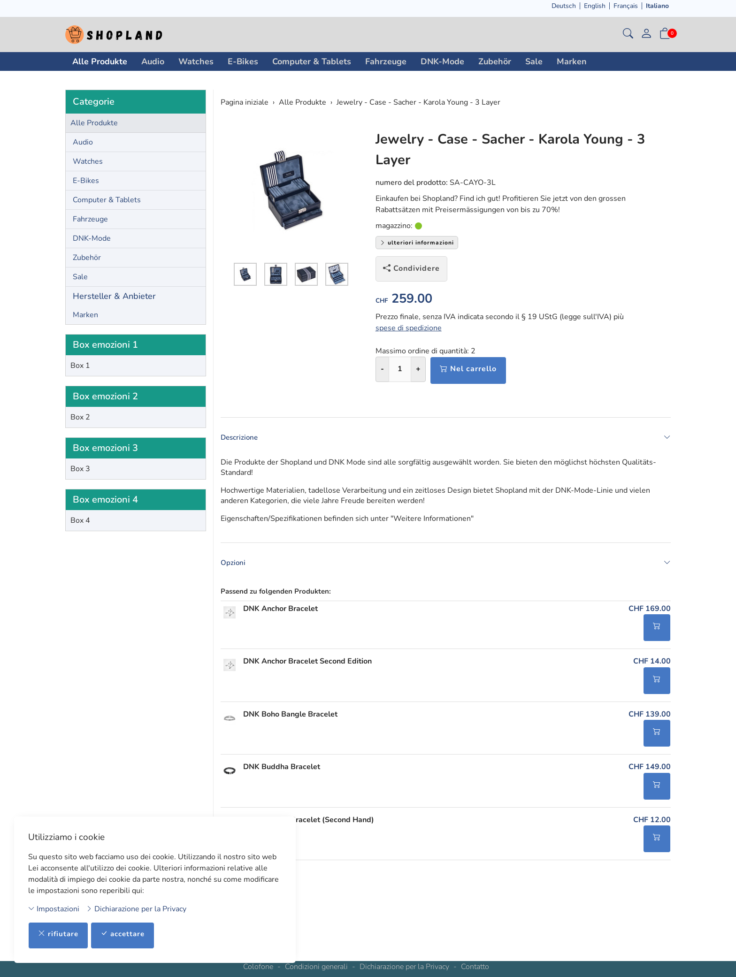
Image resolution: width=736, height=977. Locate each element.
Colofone (258, 967)
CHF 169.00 (650, 613)
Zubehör (494, 61)
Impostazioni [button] (53, 908)
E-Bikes (243, 61)
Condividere (411, 268)
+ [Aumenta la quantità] (418, 369)
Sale (534, 61)
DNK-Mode (442, 61)
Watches (196, 61)
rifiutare (59, 933)
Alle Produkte (99, 61)
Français (625, 5)
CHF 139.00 (650, 720)
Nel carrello (468, 368)
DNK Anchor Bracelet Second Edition (307, 667)
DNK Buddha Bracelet (281, 774)
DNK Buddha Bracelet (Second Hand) (308, 827)
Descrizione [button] (446, 437)
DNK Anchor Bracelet (280, 613)
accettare (126, 933)
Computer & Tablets (311, 61)
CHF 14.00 (652, 667)
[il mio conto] (646, 34)
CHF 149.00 (650, 774)
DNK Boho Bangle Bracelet (290, 720)
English (595, 5)
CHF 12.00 (652, 827)
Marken (572, 61)
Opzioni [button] (446, 566)
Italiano (657, 5)
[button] (628, 34)
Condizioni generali (316, 967)
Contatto (475, 967)
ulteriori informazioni (417, 242)
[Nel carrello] (657, 633)
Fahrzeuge (385, 61)
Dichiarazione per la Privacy (136, 908)
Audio (152, 61)
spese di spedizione (409, 328)
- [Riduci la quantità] (382, 369)
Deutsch (564, 5)
